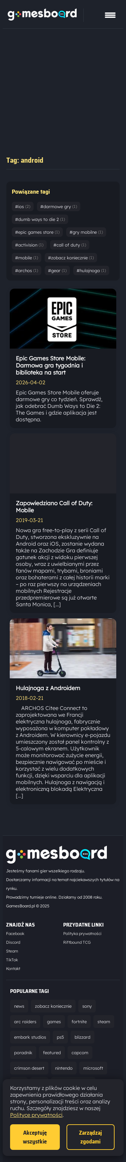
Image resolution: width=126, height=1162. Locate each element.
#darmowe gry (58, 206)
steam (103, 1021)
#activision (29, 245)
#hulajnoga (91, 270)
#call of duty (69, 245)
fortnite (79, 1021)
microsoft (93, 1068)
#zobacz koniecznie (71, 257)
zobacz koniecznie (53, 1006)
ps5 (60, 1037)
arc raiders (25, 1021)
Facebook (15, 933)
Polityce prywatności (36, 1114)
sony (87, 1006)
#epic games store (37, 232)
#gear (57, 270)
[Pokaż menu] (110, 15)
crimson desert (29, 1068)
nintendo (64, 1068)
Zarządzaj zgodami (90, 1137)
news (19, 1006)
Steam (12, 951)
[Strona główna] (42, 18)
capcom (80, 1052)
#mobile (26, 257)
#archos (26, 270)
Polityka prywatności (82, 933)
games (54, 1021)
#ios (22, 206)
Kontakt (13, 968)
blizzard (82, 1037)
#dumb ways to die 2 (40, 219)
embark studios (30, 1037)
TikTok (12, 959)
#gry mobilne (86, 232)
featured (52, 1052)
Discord (13, 942)
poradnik (23, 1052)
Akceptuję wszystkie (35, 1137)
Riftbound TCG (77, 942)
